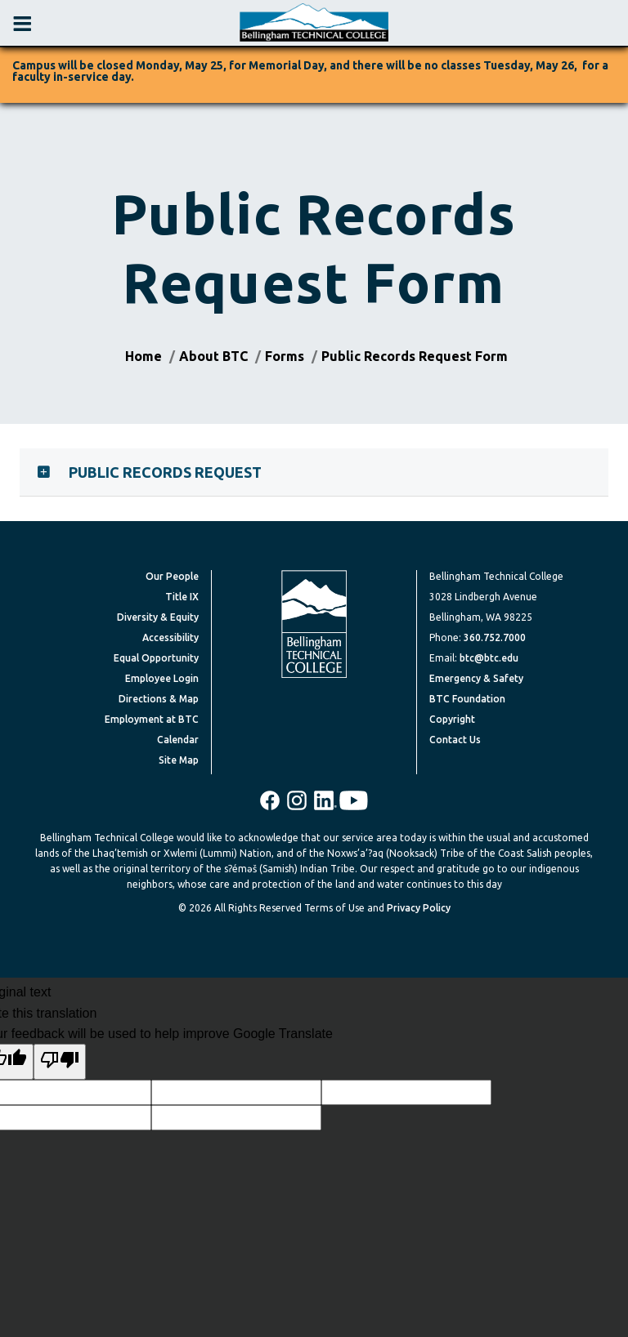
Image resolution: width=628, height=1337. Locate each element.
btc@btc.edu (489, 658)
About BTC (213, 356)
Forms (284, 356)
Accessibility (170, 637)
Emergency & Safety (476, 678)
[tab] (314, 472)
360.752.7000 (495, 637)
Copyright (452, 719)
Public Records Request (165, 472)
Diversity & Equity (158, 617)
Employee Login (162, 678)
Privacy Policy (419, 907)
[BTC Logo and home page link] (314, 23)
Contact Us (455, 739)
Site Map (179, 760)
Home (143, 356)
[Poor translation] (60, 1062)
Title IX (182, 596)
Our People (172, 576)
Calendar (178, 739)
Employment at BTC (152, 719)
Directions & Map (159, 698)
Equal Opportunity (156, 658)
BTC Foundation (467, 698)
